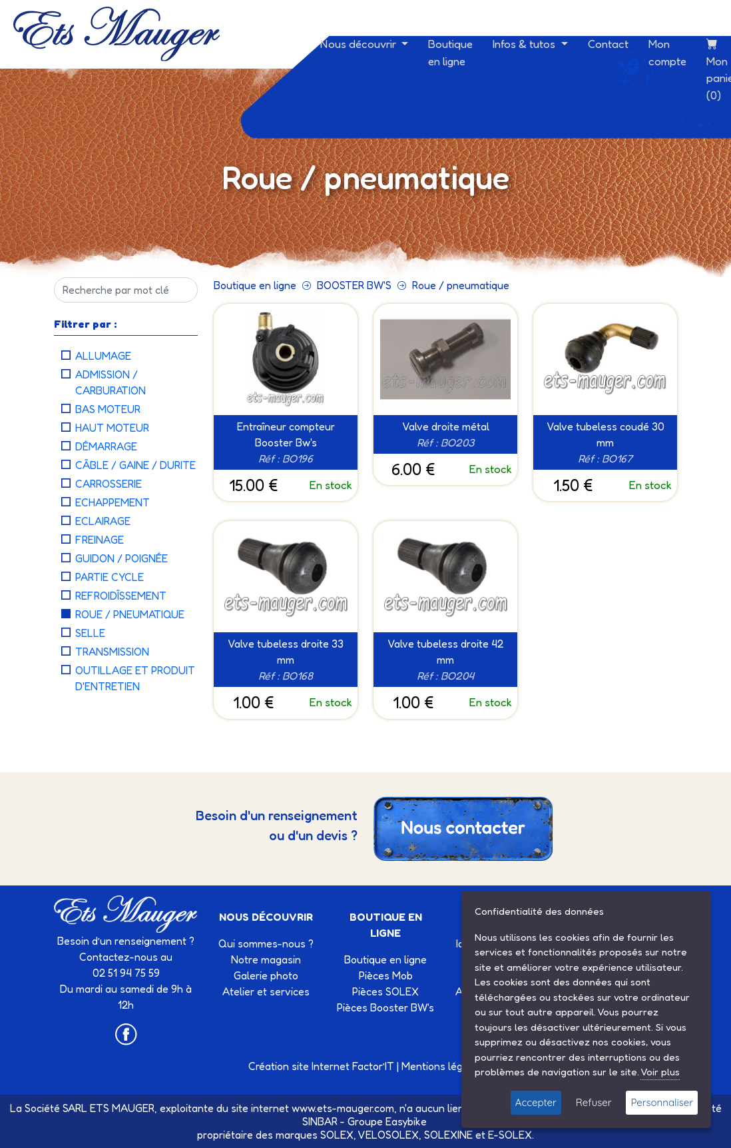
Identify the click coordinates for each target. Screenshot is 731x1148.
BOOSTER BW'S (354, 285)
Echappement (112, 502)
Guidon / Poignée (121, 558)
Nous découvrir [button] (359, 44)
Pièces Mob (386, 975)
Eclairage (102, 521)
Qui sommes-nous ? (266, 943)
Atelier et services (266, 991)
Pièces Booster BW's (385, 1007)
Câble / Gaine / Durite (135, 465)
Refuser (594, 1102)
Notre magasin (266, 959)
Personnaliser (661, 1102)
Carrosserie (108, 483)
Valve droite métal (445, 426)
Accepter (536, 1102)
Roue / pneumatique (129, 614)
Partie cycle (109, 577)
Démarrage (106, 446)
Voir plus (660, 1071)
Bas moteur (107, 409)
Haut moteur (112, 427)
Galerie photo (266, 975)
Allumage (103, 355)
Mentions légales (442, 1066)
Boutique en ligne (450, 52)
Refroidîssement (120, 595)
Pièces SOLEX (385, 991)
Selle (90, 633)
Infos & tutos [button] (525, 44)
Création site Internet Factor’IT (321, 1066)
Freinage (99, 539)
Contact (608, 44)
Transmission (112, 651)
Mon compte (667, 52)
